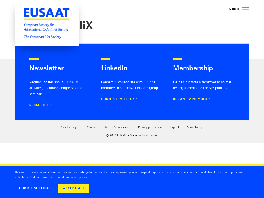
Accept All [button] (74, 188)
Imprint (174, 127)
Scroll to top (195, 127)
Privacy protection (150, 127)
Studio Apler (150, 135)
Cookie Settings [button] (35, 188)
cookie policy (78, 177)
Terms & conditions (117, 127)
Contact (92, 127)
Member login (70, 127)
